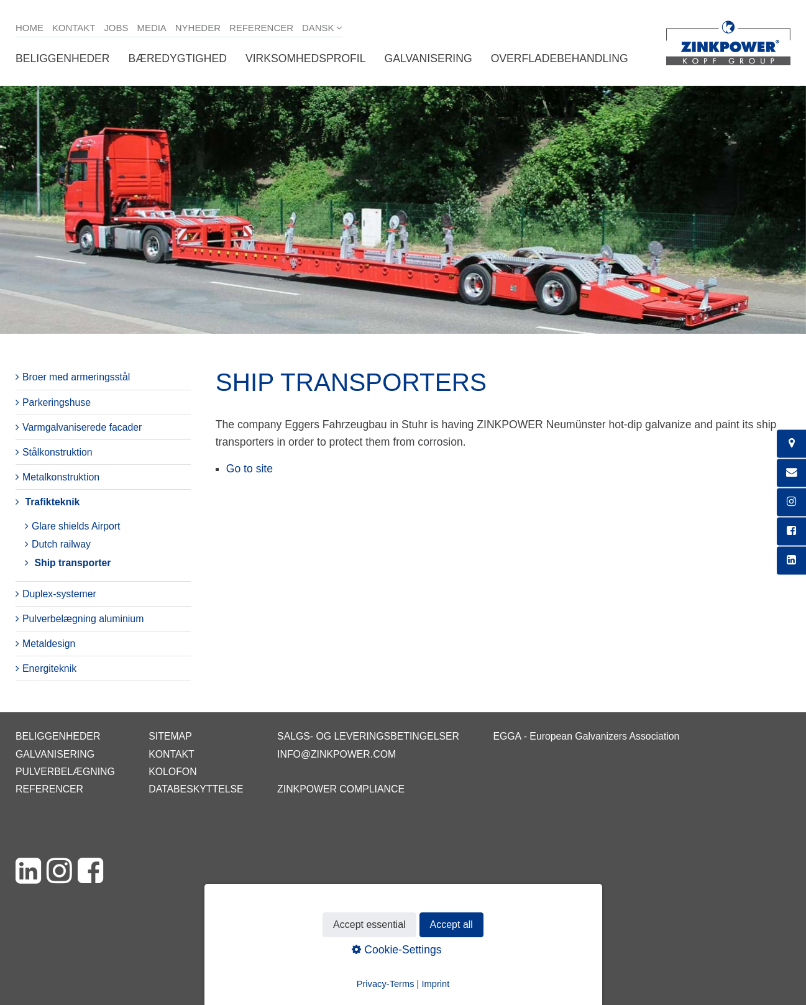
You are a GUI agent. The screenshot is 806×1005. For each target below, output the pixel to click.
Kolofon (172, 771)
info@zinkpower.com (336, 754)
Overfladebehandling (559, 58)
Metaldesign (48, 643)
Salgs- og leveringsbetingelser (368, 736)
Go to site (249, 468)
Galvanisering (428, 58)
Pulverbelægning (65, 771)
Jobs (116, 27)
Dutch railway (61, 544)
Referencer (261, 27)
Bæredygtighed (178, 58)
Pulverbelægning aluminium (83, 618)
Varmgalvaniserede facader (82, 427)
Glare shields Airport (76, 526)
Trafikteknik (52, 502)
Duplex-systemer (59, 594)
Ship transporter (72, 563)
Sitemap (170, 736)
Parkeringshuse (56, 402)
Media (151, 27)
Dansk (318, 27)
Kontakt (74, 27)
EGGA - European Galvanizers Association (586, 736)
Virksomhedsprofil (305, 58)
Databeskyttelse (196, 789)
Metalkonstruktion (60, 477)
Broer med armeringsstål (76, 377)
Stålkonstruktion (57, 452)
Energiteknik (49, 668)
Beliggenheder (63, 58)
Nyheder (198, 27)
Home (30, 27)
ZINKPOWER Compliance (341, 789)
